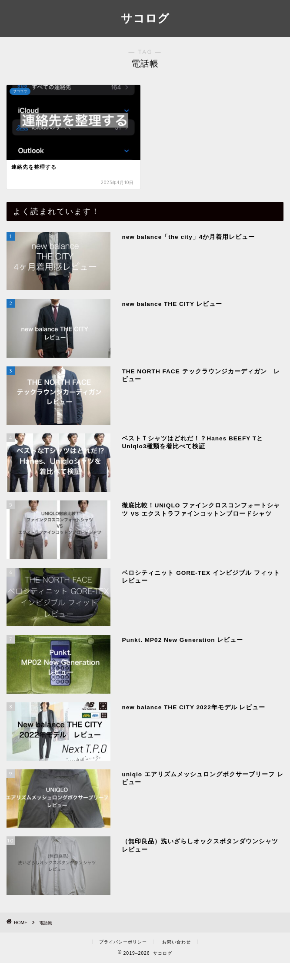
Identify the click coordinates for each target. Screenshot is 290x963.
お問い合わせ (176, 942)
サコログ (145, 18)
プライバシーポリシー (123, 942)
